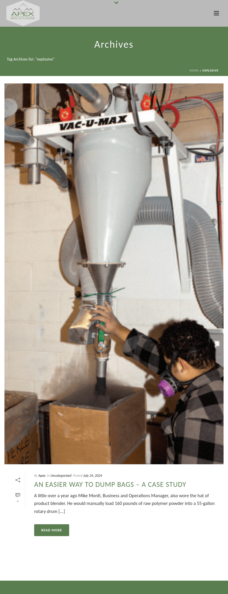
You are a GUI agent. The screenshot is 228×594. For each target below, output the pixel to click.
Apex (41, 475)
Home (194, 70)
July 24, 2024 (92, 475)
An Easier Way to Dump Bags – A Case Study (110, 484)
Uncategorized (60, 475)
